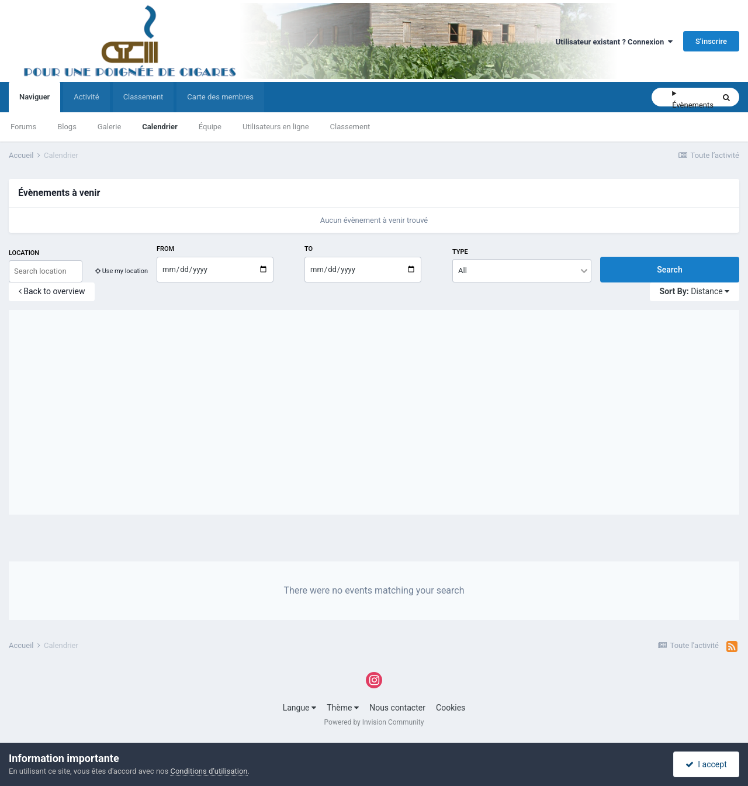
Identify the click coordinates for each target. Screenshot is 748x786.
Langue (299, 707)
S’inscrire (711, 41)
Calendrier (160, 126)
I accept (705, 764)
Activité (86, 96)
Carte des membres (220, 96)
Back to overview (52, 291)
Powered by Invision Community (374, 722)
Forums (23, 126)
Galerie (109, 126)
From (165, 249)
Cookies (450, 707)
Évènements (693, 105)
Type (460, 252)
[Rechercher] (662, 97)
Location (24, 253)
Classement (350, 126)
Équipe (210, 126)
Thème (343, 707)
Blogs (67, 126)
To (308, 249)
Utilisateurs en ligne (276, 126)
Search (669, 269)
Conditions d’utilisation (208, 771)
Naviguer (34, 102)
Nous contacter (397, 707)
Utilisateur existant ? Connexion (614, 41)
